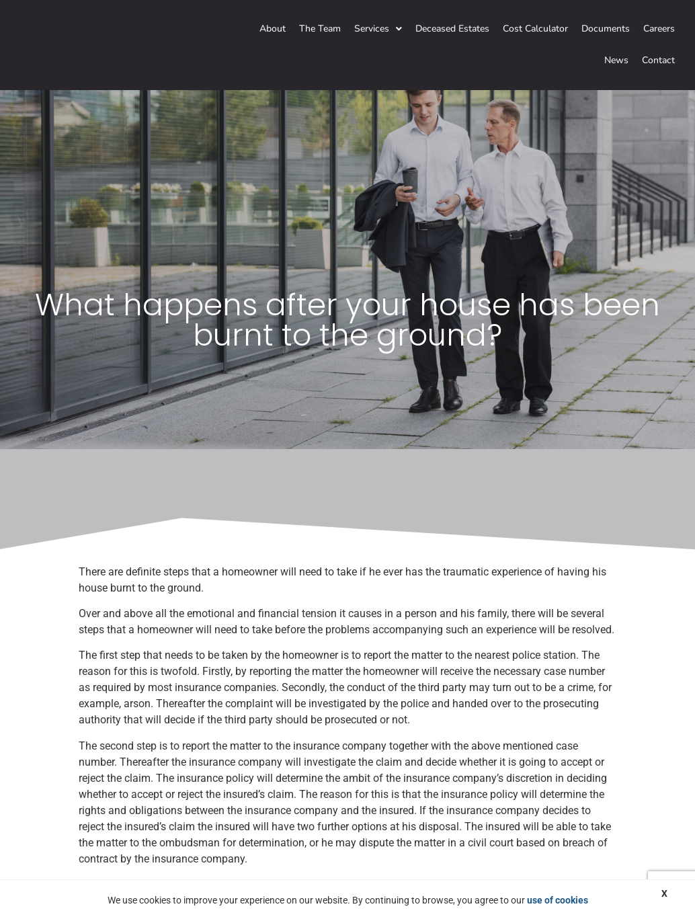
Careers (659, 28)
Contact (658, 60)
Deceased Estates (452, 28)
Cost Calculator (535, 28)
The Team (320, 28)
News (616, 60)
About (272, 28)
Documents (605, 28)
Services (378, 28)
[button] (378, 29)
